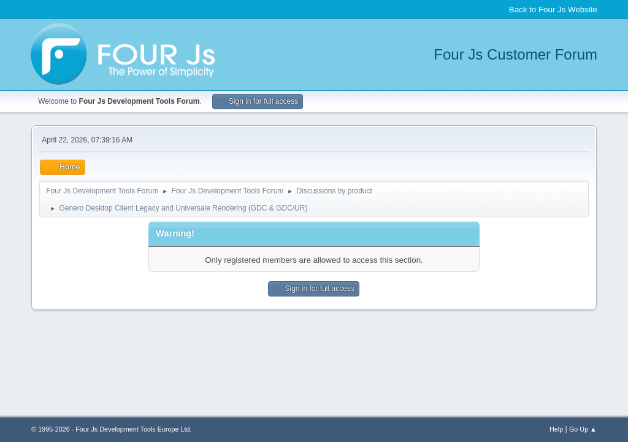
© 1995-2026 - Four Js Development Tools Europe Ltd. (111, 429)
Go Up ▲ (583, 429)
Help (556, 429)
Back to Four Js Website (553, 9)
